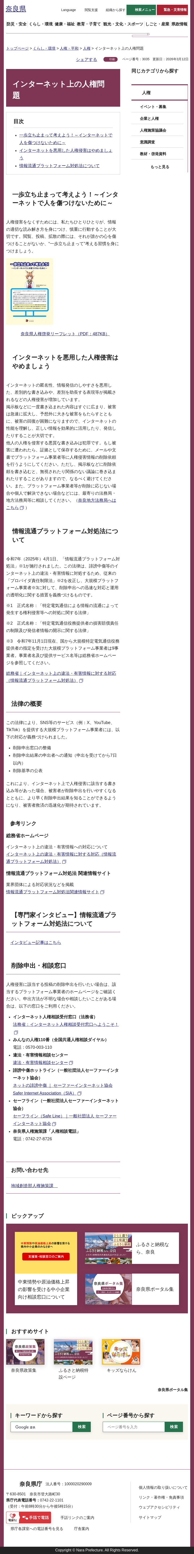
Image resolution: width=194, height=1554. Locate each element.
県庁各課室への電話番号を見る (37, 1529)
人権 (87, 48)
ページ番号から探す (131, 1415)
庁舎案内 (81, 1529)
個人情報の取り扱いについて (163, 1487)
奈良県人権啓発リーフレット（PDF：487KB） (65, 334)
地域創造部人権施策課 (34, 1185)
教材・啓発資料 (153, 154)
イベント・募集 (153, 107)
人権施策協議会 (153, 130)
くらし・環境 (44, 48)
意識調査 (147, 142)
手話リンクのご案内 (77, 1518)
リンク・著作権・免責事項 (161, 1497)
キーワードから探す (39, 1415)
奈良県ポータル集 (173, 1390)
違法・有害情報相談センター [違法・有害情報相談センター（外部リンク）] (40, 1062)
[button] (65, 10)
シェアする (86, 59)
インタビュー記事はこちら (35, 942)
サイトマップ (150, 1517)
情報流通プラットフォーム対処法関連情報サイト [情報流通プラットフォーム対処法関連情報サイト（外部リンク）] (52, 892)
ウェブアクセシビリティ (159, 1507)
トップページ (17, 48)
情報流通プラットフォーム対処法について (59, 165)
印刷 (112, 59)
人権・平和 (69, 48)
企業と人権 (149, 119)
